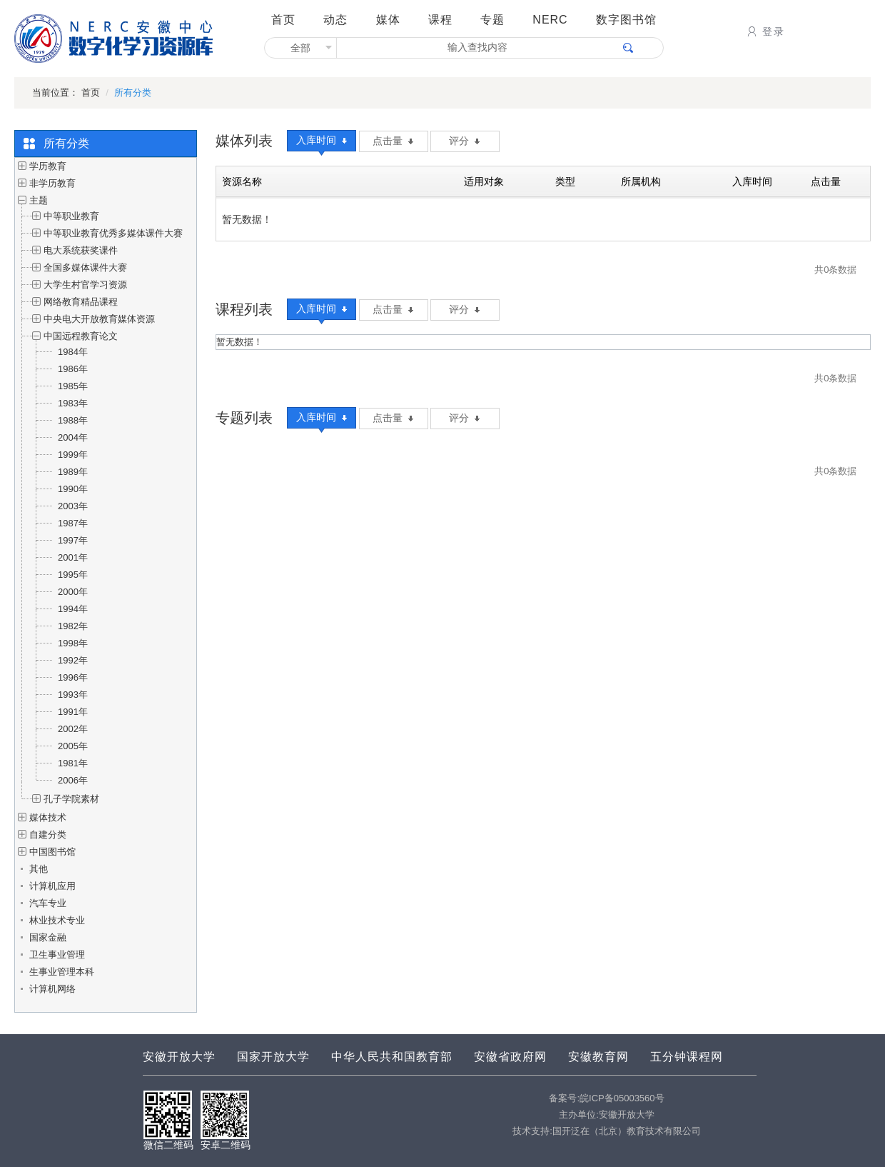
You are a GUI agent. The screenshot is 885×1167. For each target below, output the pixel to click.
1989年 (73, 471)
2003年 (73, 506)
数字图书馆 (626, 20)
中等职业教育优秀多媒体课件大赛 (113, 233)
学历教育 (47, 166)
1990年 (73, 489)
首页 (283, 20)
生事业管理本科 (61, 971)
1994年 (73, 608)
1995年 (73, 574)
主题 (38, 200)
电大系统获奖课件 (81, 250)
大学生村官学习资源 (85, 284)
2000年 (73, 591)
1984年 (73, 351)
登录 (764, 31)
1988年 (73, 420)
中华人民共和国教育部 (391, 1057)
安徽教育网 (598, 1057)
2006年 (73, 780)
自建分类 (47, 834)
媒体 (388, 20)
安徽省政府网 (510, 1057)
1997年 (73, 540)
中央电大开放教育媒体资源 (99, 319)
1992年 (73, 660)
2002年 (73, 728)
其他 (38, 868)
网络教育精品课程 (81, 301)
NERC (549, 20)
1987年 (73, 523)
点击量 (393, 140)
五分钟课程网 (686, 1057)
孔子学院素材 (71, 798)
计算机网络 (52, 988)
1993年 (73, 694)
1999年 (73, 454)
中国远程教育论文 (81, 336)
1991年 (73, 711)
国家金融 (47, 937)
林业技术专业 (57, 920)
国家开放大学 (273, 1057)
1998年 (73, 643)
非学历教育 (52, 183)
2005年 (73, 746)
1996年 (73, 677)
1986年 (73, 369)
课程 (440, 20)
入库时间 (321, 140)
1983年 (73, 403)
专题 (492, 20)
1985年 (73, 386)
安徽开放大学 (179, 1057)
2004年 (73, 437)
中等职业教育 (71, 216)
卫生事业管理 (57, 954)
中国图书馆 (52, 851)
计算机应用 (52, 886)
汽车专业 (47, 903)
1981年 (73, 763)
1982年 (73, 626)
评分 (464, 140)
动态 (335, 20)
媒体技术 (47, 817)
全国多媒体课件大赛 (85, 267)
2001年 (73, 557)
